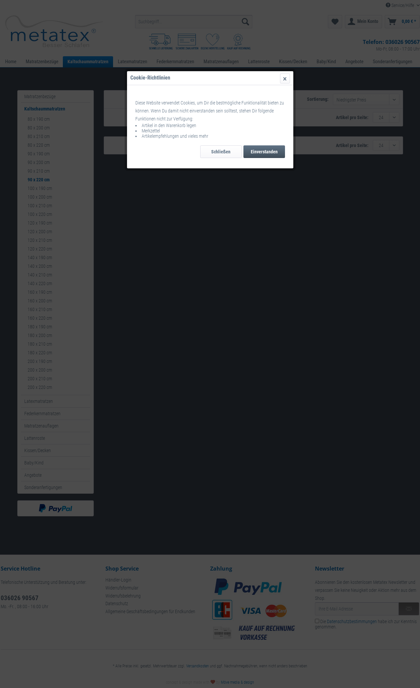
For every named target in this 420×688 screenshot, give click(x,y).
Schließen (220, 151)
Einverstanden (264, 151)
